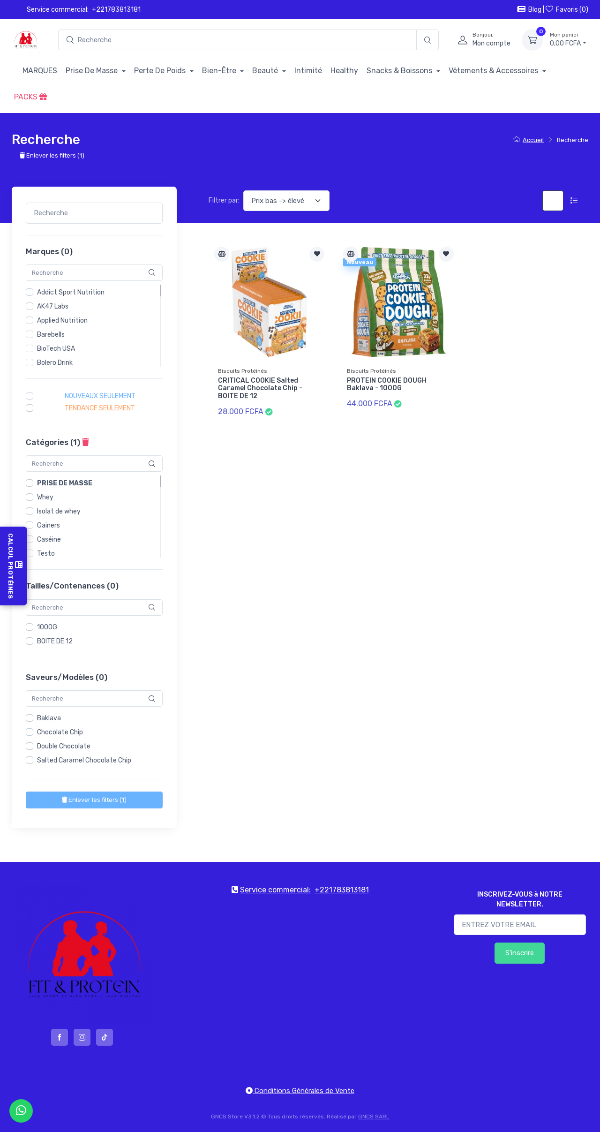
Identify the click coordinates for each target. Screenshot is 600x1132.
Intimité (308, 70)
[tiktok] (104, 1037)
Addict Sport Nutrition (71, 292)
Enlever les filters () (52, 155)
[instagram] (82, 1037)
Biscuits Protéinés (242, 371)
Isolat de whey (59, 511)
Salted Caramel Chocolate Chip (84, 760)
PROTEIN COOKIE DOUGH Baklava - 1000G (387, 384)
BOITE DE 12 (55, 641)
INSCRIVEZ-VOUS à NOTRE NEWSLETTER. (519, 899)
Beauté (266, 70)
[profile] (481, 40)
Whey (45, 497)
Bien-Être (220, 70)
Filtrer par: (224, 200)
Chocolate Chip (60, 732)
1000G (47, 627)
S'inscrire (519, 953)
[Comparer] (221, 254)
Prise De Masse (93, 70)
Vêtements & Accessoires (494, 70)
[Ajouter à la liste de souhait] (316, 254)
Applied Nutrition (62, 321)
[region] (94, 326)
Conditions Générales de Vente (300, 1091)
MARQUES (39, 70)
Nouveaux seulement (100, 396)
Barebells (51, 335)
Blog (529, 9)
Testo (46, 554)
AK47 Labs (52, 306)
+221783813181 (116, 10)
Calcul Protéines (13, 566)
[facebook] (59, 1037)
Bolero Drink (55, 363)
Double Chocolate (63, 746)
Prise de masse (64, 483)
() (94, 799)
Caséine (49, 539)
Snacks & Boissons (400, 70)
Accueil (528, 139)
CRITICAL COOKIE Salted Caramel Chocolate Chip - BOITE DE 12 (260, 388)
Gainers (48, 525)
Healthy (344, 70)
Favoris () (567, 9)
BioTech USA (56, 349)
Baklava (49, 718)
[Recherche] (427, 40)
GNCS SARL (374, 1116)
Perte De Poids (161, 70)
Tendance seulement (100, 408)
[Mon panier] (532, 40)
